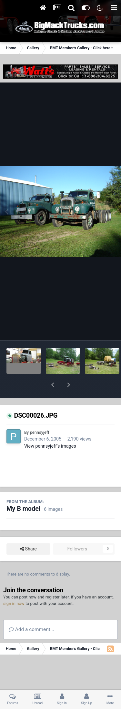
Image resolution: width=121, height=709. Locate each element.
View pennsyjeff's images (50, 429)
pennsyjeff (39, 415)
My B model (23, 492)
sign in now (14, 586)
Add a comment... (31, 613)
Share (28, 532)
